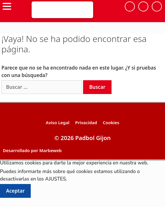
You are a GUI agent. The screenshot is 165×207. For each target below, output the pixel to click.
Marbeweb (50, 150)
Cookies (111, 122)
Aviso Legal (57, 122)
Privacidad (86, 122)
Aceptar (15, 190)
